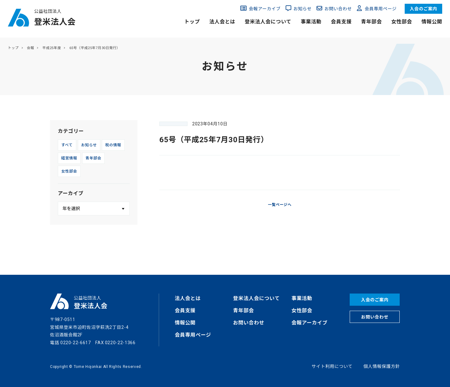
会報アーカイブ (265, 8)
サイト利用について (332, 366)
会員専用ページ (381, 8)
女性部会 (401, 22)
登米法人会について (268, 22)
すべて (67, 145)
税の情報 (113, 145)
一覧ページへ (280, 205)
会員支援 (341, 22)
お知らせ (302, 8)
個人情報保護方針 (381, 366)
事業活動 (311, 22)
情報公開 (431, 22)
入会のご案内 (423, 8)
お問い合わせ (338, 8)
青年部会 (371, 22)
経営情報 (69, 158)
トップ (192, 22)
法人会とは (222, 22)
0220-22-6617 (75, 342)
